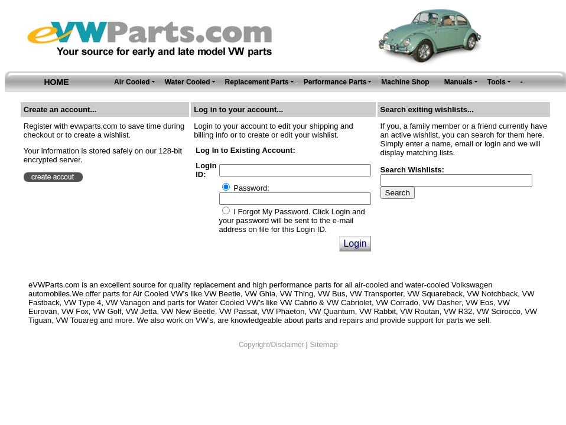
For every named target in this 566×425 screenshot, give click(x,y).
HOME (56, 82)
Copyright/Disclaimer (271, 345)
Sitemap (324, 344)
